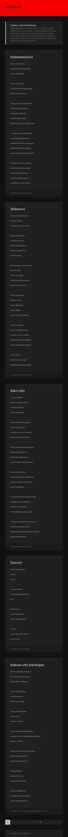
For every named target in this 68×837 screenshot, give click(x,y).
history (16, 562)
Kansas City (31, 811)
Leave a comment (26, 193)
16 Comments (25, 649)
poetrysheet (13, 7)
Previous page (7, 822)
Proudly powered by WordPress (20, 833)
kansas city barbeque (27, 665)
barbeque (24, 811)
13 (36, 821)
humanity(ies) (21, 57)
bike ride (17, 391)
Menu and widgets (60, 10)
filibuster (17, 209)
